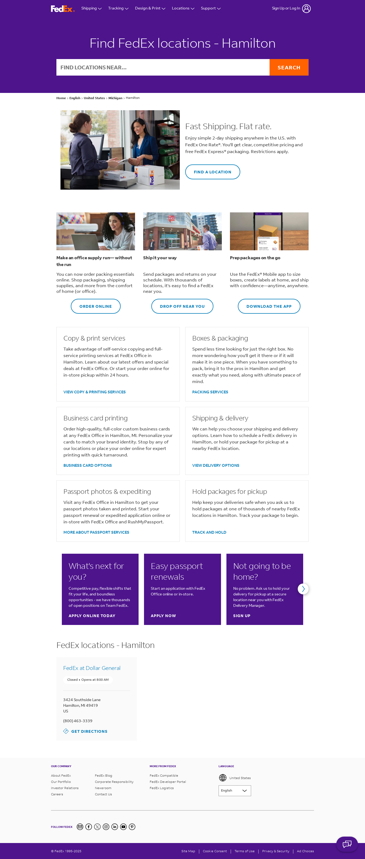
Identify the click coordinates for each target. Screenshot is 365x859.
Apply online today (92, 615)
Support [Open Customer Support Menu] (211, 9)
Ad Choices (305, 851)
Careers (57, 794)
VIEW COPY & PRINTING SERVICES (94, 391)
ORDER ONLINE (91, 304)
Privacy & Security (275, 851)
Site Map (188, 851)
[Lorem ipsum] (235, 790)
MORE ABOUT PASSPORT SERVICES (96, 532)
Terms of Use (245, 851)
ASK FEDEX (347, 844)
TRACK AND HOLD (209, 532)
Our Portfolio (61, 782)
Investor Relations (65, 788)
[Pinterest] (132, 827)
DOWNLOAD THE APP (265, 304)
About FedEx (61, 775)
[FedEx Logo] (63, 8)
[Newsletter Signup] (80, 827)
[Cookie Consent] (215, 851)
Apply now (163, 615)
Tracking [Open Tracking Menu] (118, 9)
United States (235, 777)
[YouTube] (123, 827)
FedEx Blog (103, 775)
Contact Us (103, 794)
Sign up (242, 615)
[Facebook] (88, 827)
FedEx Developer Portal (168, 782)
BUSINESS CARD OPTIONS (87, 465)
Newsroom (103, 788)
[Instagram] (106, 827)
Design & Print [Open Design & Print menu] (150, 9)
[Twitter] (97, 827)
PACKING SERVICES (210, 391)
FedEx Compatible (164, 775)
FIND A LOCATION (208, 169)
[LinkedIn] (114, 827)
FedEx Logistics (162, 788)
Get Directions (85, 731)
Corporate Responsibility (114, 782)
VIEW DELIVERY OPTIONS (215, 465)
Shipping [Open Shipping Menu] (91, 9)
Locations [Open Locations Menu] (183, 9)
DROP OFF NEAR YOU (178, 304)
